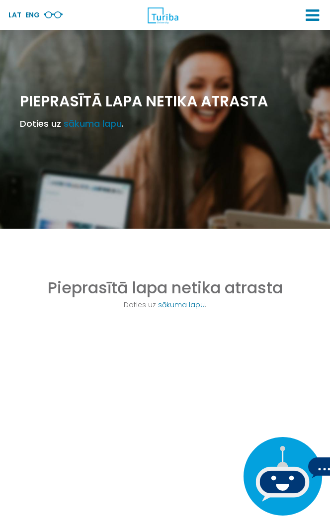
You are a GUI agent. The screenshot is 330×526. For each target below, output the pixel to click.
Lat (14, 15)
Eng (32, 15)
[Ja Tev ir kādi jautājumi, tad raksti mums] (280, 476)
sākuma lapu (93, 123)
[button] (312, 15)
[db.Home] (162, 15)
